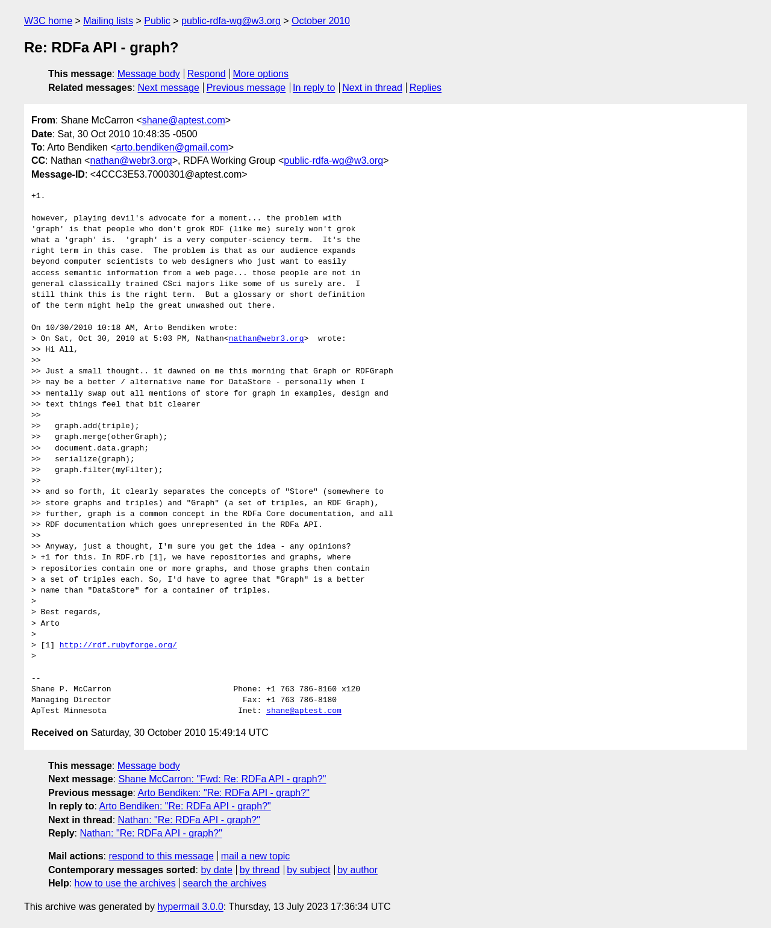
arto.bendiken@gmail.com (172, 147)
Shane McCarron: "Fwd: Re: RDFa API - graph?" (222, 779)
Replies (426, 88)
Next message (168, 88)
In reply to (314, 88)
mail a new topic (255, 856)
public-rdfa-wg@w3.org (231, 21)
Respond (206, 74)
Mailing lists (108, 21)
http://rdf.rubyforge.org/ (118, 645)
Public (157, 21)
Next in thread (372, 88)
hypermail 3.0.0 (190, 907)
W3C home (48, 21)
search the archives (225, 883)
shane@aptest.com (183, 120)
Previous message (246, 88)
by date (216, 870)
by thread (260, 870)
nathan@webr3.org (131, 160)
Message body (148, 74)
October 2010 (321, 21)
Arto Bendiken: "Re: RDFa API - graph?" (224, 793)
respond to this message (160, 856)
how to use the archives (125, 883)
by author (357, 870)
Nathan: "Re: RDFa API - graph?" (189, 820)
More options (261, 74)
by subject (308, 870)
